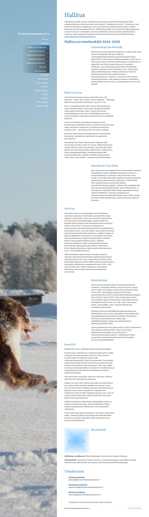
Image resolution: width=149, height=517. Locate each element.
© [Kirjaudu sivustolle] (65, 508)
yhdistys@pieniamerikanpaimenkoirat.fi (80, 37)
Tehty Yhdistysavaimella (134, 508)
